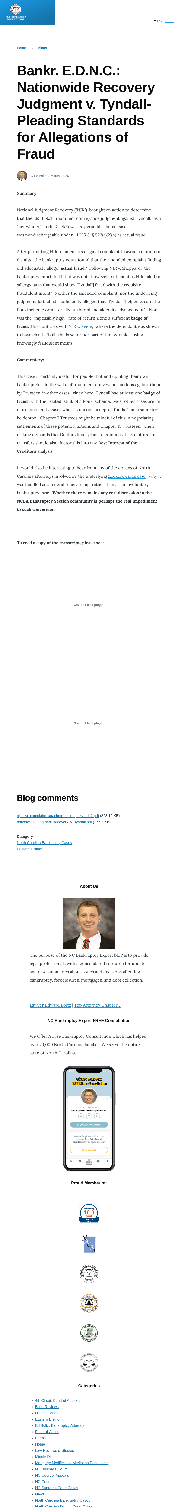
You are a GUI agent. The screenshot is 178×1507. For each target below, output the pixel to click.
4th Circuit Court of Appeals (57, 1401)
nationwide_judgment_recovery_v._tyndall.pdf (54, 822)
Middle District (46, 1457)
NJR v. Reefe (80, 326)
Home (21, 48)
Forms (40, 1438)
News (39, 1494)
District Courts (46, 1413)
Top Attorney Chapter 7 (97, 1005)
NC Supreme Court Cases (56, 1488)
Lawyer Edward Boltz (50, 1005)
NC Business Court (51, 1469)
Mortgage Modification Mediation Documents (72, 1463)
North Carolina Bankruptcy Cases (44, 843)
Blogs (42, 48)
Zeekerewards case (127, 476)
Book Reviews (47, 1407)
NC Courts (44, 1482)
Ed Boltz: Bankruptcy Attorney (59, 1426)
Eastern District (29, 849)
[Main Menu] (162, 21)
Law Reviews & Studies (54, 1450)
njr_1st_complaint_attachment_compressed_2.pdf (58, 816)
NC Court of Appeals (52, 1475)
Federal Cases (47, 1432)
